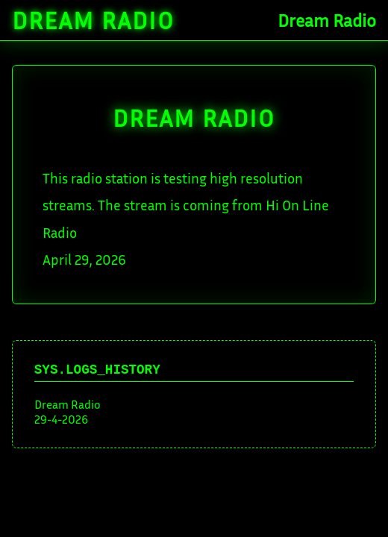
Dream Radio (93, 20)
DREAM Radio (194, 118)
